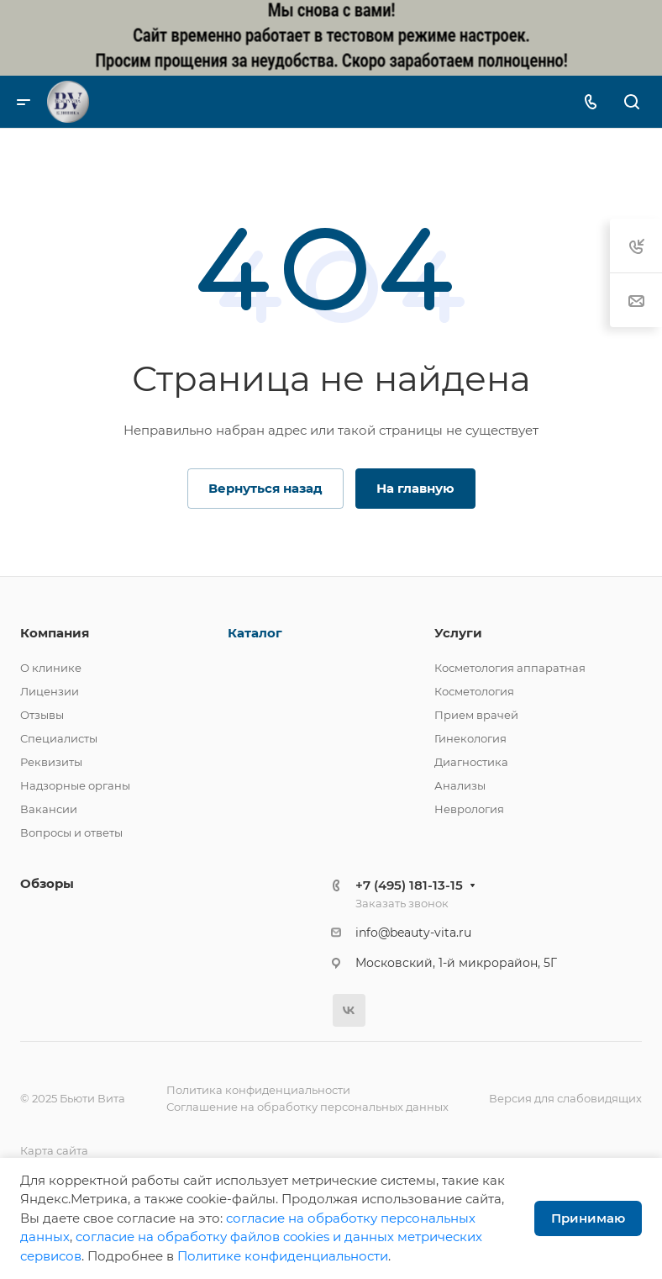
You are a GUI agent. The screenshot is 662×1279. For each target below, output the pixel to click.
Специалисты (58, 738)
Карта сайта (54, 1150)
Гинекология (470, 738)
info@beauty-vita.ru (413, 932)
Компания (54, 633)
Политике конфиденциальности (282, 1256)
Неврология (469, 809)
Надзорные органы (75, 785)
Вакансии (48, 809)
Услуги (458, 633)
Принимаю (588, 1218)
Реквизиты (51, 762)
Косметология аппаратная (510, 667)
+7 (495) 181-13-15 (409, 885)
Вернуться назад (265, 488)
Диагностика (471, 762)
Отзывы (42, 714)
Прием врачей (476, 714)
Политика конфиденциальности (258, 1090)
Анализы (460, 785)
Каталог (255, 633)
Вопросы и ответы (71, 832)
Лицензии (49, 691)
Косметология (474, 691)
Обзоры (47, 883)
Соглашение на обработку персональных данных (307, 1106)
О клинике (50, 667)
